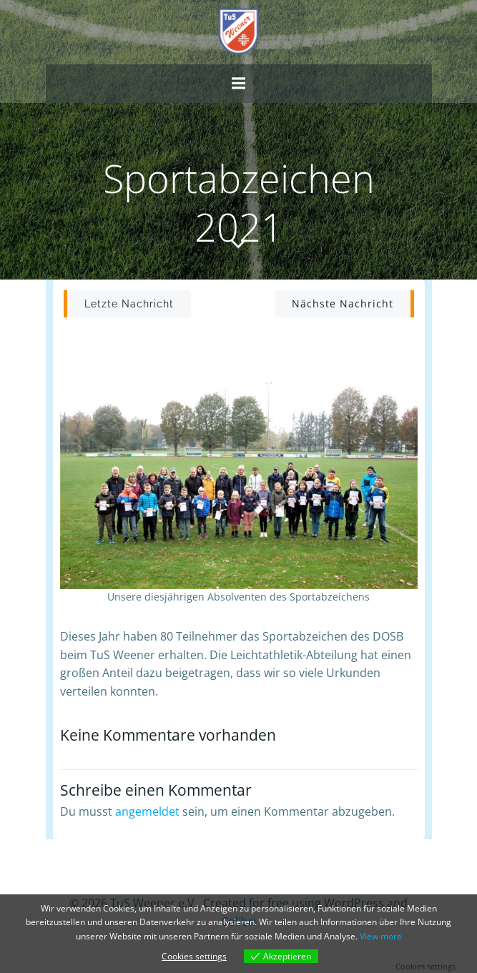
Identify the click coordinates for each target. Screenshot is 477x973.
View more (381, 936)
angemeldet (147, 811)
